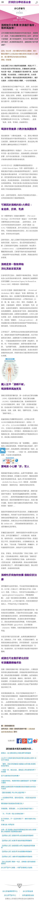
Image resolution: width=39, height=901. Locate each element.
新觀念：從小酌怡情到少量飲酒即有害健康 (16, 753)
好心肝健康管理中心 (10, 891)
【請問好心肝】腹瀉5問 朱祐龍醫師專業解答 (16, 851)
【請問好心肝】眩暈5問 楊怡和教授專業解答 (16, 840)
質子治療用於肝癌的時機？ (10, 776)
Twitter (29, 740)
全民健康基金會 (28, 895)
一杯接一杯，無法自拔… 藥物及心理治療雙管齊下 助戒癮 (18, 771)
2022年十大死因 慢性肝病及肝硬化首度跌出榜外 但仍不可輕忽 (18, 759)
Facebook (19, 740)
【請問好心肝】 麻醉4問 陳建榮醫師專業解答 (16, 856)
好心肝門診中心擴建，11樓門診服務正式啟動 (16, 867)
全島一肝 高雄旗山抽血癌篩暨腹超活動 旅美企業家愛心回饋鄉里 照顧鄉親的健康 (18, 830)
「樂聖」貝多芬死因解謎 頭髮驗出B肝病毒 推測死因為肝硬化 (18, 765)
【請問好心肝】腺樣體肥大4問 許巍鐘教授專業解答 (18, 846)
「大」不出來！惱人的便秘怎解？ (13, 813)
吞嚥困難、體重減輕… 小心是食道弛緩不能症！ (17, 808)
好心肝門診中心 (10, 895)
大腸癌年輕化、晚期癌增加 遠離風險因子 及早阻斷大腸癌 (18, 781)
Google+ (24, 740)
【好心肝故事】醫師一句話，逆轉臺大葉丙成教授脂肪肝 (18, 862)
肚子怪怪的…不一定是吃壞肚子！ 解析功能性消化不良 (18, 819)
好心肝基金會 (28, 891)
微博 (35, 740)
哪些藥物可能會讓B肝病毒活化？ (12, 803)
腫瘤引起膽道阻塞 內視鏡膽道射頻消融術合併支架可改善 (18, 787)
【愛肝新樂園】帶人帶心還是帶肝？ (13, 792)
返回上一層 (2, 450)
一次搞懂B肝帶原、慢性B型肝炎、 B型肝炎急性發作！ (18, 798)
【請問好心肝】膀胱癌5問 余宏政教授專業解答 (17, 835)
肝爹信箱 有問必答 (7, 824)
